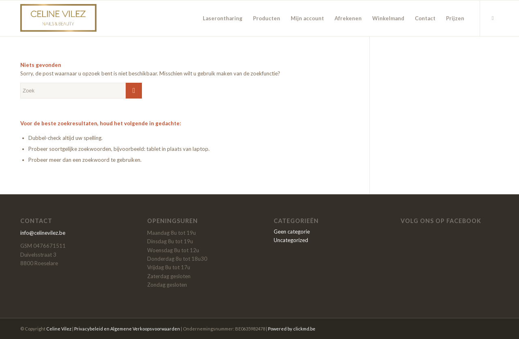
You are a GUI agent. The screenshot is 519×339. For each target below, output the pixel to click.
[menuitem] (222, 18)
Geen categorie (292, 231)
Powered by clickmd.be (291, 328)
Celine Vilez (58, 328)
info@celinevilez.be (42, 233)
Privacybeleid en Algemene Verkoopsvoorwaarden (127, 328)
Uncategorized (291, 240)
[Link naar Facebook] (493, 18)
